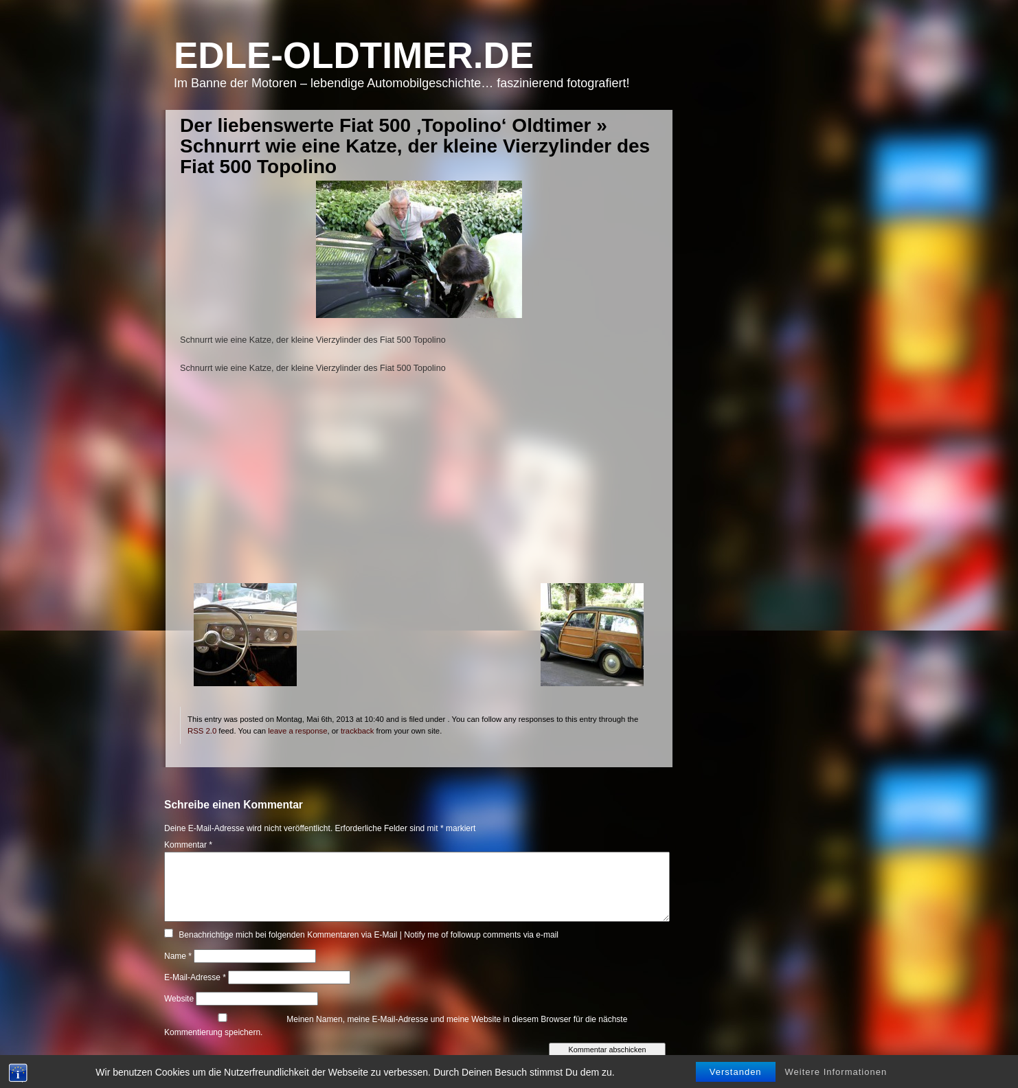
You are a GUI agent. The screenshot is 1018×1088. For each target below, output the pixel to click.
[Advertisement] (418, 487)
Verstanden (736, 1076)
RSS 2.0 (202, 731)
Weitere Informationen (836, 1076)
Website (179, 999)
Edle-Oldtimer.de (354, 55)
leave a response (297, 731)
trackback (357, 731)
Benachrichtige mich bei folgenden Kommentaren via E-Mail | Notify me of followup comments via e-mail (368, 935)
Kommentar (188, 845)
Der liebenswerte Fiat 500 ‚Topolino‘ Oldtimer (385, 125)
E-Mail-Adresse (195, 977)
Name (178, 956)
